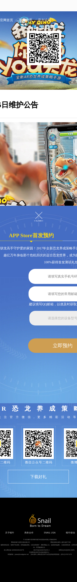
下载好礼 (38, 476)
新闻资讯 (25, 20)
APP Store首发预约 (31, 236)
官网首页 (6, 20)
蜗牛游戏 (11, 5)
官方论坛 (44, 20)
